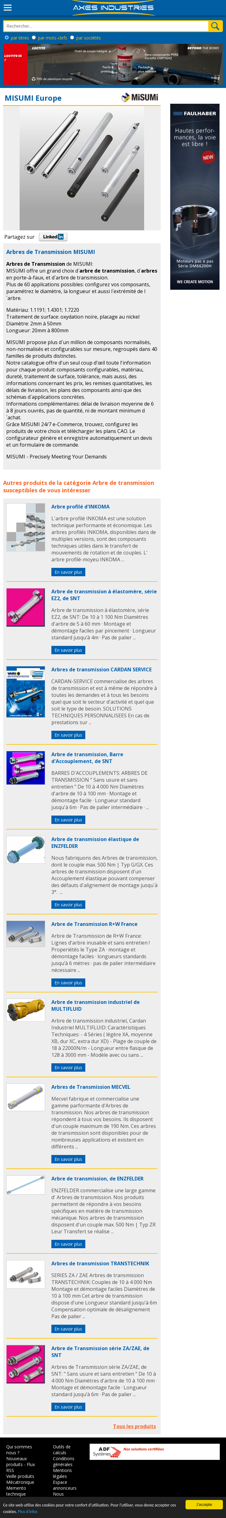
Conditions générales (63, 1461)
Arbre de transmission (123, 482)
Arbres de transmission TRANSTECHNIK (100, 1263)
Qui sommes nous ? (19, 1450)
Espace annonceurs (65, 1485)
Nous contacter (62, 1497)
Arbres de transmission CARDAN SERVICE (101, 669)
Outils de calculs (62, 1450)
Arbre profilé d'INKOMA (80, 506)
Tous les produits (134, 1426)
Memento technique (16, 1491)
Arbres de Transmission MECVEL (90, 1086)
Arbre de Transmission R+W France (94, 924)
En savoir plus (68, 572)
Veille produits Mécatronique (20, 1479)
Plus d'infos (27, 1512)
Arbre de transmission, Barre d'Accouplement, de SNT (87, 758)
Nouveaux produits (16, 1461)
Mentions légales (62, 1473)
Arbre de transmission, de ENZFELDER (97, 1178)
